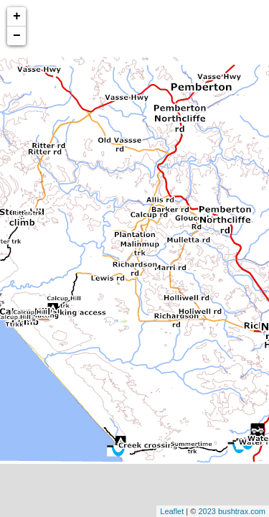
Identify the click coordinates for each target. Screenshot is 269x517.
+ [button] (17, 16)
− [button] (17, 36)
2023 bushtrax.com (231, 511)
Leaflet (172, 511)
